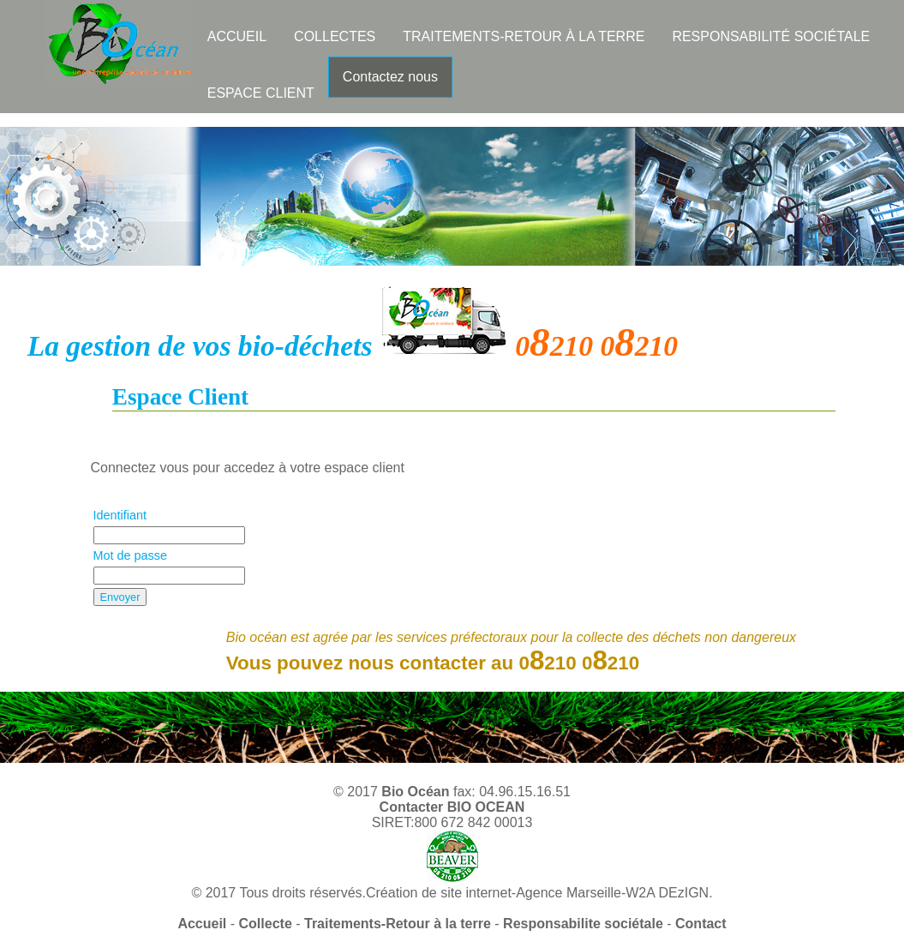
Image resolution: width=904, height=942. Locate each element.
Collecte (265, 923)
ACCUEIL (236, 36)
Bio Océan (415, 791)
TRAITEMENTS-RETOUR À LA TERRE (523, 36)
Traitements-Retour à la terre (397, 923)
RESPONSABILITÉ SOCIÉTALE (771, 36)
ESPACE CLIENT (260, 93)
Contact (701, 923)
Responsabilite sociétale (583, 923)
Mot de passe (130, 555)
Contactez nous (390, 76)
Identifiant (120, 515)
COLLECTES (334, 36)
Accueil (201, 923)
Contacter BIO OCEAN (452, 807)
